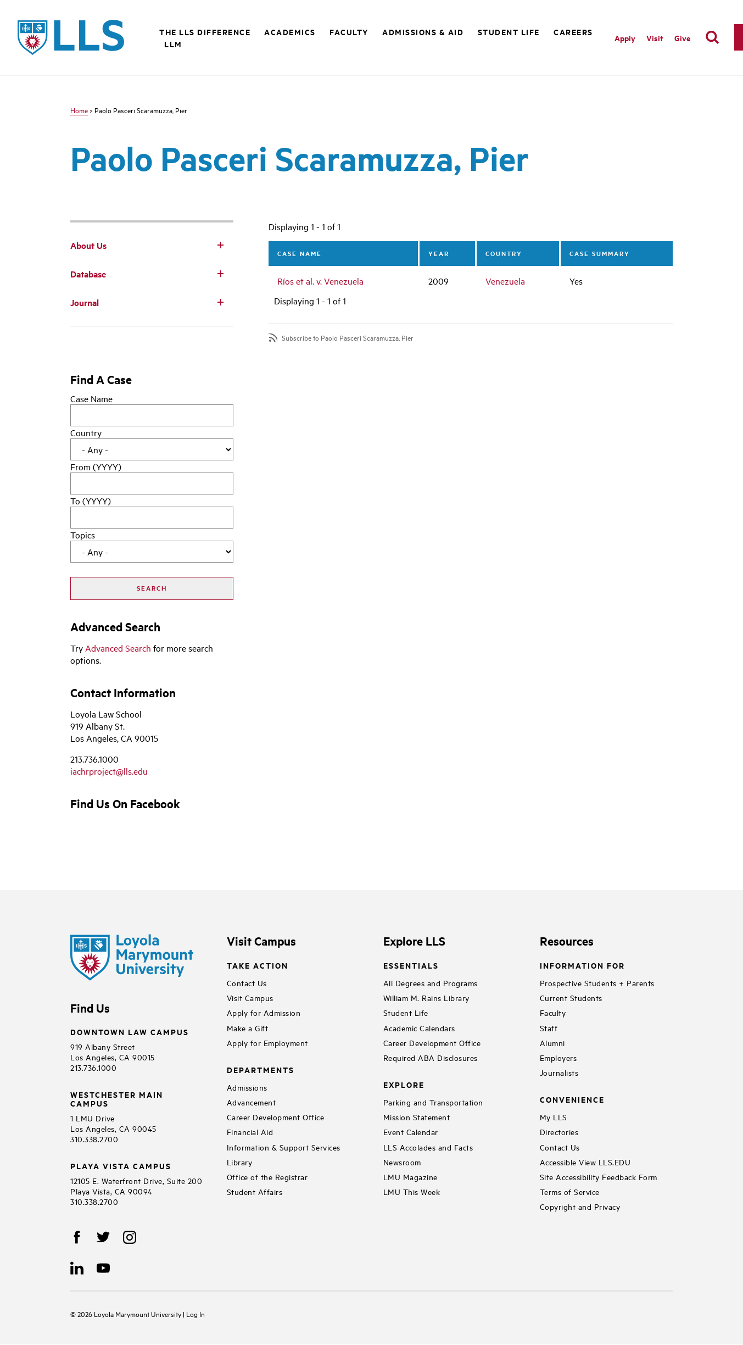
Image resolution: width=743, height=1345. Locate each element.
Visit (654, 37)
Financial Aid (250, 1131)
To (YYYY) (90, 500)
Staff (549, 1027)
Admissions (247, 1087)
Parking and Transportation (433, 1102)
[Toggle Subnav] (220, 244)
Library (240, 1162)
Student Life (405, 1012)
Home (79, 110)
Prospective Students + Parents (597, 982)
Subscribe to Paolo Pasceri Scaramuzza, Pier (348, 337)
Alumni (552, 1042)
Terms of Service (570, 1191)
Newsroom (402, 1162)
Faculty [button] (348, 31)
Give (682, 37)
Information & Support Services (283, 1147)
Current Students (571, 997)
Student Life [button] (509, 31)
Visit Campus (250, 997)
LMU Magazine (410, 1176)
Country (86, 432)
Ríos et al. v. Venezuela (320, 281)
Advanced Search (118, 648)
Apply (624, 37)
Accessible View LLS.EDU (585, 1162)
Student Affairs (255, 1191)
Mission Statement (416, 1116)
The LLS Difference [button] (204, 31)
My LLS (553, 1116)
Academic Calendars (419, 1027)
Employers (558, 1057)
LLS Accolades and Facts (428, 1147)
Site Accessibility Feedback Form (598, 1176)
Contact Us (247, 982)
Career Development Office (276, 1116)
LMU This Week (411, 1191)
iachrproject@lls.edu (109, 771)
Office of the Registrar (267, 1176)
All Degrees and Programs (430, 982)
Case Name (91, 398)
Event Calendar (410, 1131)
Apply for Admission (264, 1012)
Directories (559, 1131)
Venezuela (505, 281)
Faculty (553, 1012)
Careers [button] (573, 31)
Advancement (251, 1102)
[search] (712, 37)
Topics (82, 535)
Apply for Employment (267, 1042)
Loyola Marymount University (130, 1314)
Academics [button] (290, 31)
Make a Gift (248, 1027)
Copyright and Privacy (580, 1206)
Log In (195, 1314)
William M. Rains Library (426, 997)
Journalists (559, 1072)
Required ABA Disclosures (430, 1057)
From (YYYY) (95, 466)
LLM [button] (173, 43)
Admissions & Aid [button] (422, 31)
